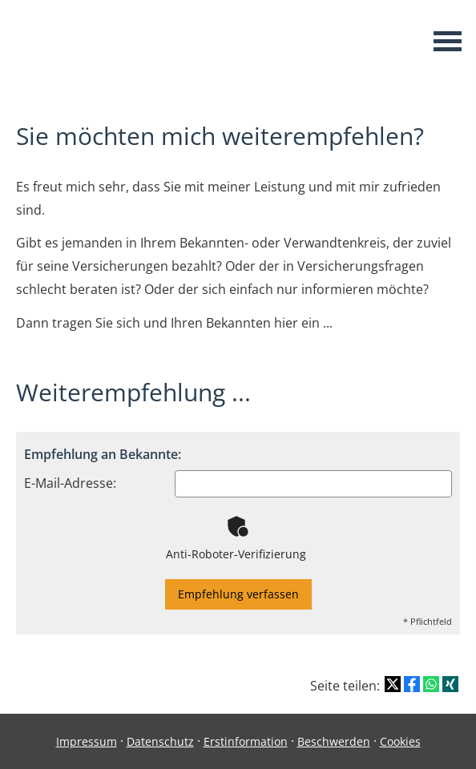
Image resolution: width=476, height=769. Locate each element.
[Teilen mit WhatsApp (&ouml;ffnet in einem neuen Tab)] (431, 684)
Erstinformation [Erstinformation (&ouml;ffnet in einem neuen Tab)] (246, 741)
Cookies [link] (400, 741)
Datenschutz (160, 741)
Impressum (86, 741)
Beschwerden (333, 741)
